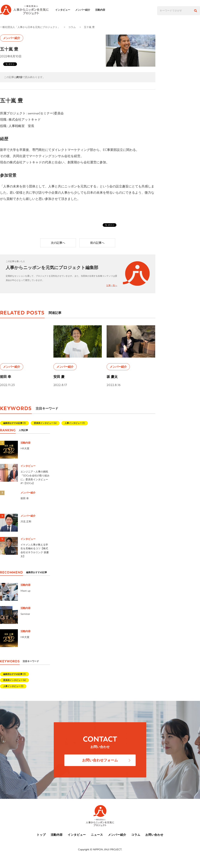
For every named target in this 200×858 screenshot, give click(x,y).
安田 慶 (58, 376)
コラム (72, 27)
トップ (41, 834)
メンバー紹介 (84, 10)
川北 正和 (26, 521)
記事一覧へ (111, 285)
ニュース (97, 834)
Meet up (25, 590)
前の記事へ (97, 243)
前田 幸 (5, 376)
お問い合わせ (154, 834)
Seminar (25, 614)
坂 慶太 (112, 376)
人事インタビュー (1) (75, 423)
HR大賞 (25, 448)
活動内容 (102, 10)
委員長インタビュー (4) (45, 423)
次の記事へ (58, 243)
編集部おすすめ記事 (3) (14, 423)
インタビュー (64, 10)
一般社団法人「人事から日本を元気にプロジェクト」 (30, 27)
